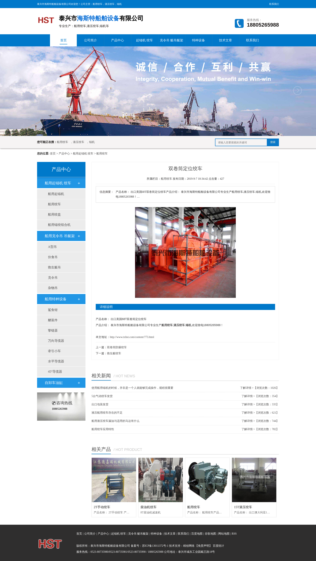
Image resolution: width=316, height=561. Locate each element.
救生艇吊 (54, 267)
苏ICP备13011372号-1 (155, 545)
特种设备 (198, 40)
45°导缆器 (55, 371)
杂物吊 (53, 288)
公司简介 (90, 40)
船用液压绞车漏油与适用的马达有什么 (115, 420)
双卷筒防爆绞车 (117, 347)
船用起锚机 (56, 194)
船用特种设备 (56, 299)
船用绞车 (97, 4)
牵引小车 (54, 351)
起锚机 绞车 (144, 40)
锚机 (119, 4)
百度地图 (197, 533)
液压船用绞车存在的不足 (107, 412)
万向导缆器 (56, 340)
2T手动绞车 (102, 507)
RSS (234, 533)
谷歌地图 (210, 533)
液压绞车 (109, 4)
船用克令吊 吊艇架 (60, 236)
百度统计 (218, 545)
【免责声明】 (203, 545)
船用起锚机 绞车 (83, 153)
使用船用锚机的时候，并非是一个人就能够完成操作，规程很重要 (132, 387)
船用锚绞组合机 (59, 224)
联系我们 (274, 4)
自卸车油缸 (54, 383)
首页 (63, 41)
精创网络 (188, 545)
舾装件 (53, 320)
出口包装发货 (99, 404)
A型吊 (52, 246)
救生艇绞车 (114, 353)
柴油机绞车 (148, 507)
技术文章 (225, 40)
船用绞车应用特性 (102, 429)
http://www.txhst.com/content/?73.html (132, 337)
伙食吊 (53, 257)
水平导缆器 (56, 361)
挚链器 (53, 330)
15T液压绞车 (243, 507)
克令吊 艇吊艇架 (171, 40)
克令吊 (53, 277)
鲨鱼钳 (53, 310)
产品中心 (117, 40)
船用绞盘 (54, 214)
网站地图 (224, 533)
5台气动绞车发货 (102, 396)
